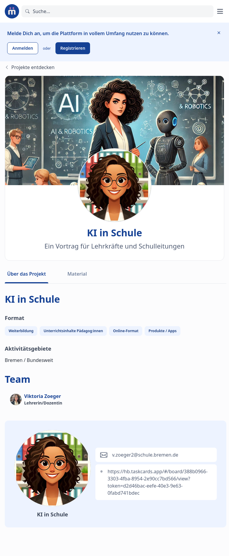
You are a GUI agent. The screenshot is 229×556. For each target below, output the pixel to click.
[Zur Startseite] (12, 11)
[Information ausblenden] (219, 33)
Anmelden (22, 48)
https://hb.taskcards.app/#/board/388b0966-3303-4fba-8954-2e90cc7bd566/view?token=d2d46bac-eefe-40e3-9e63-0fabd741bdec (158, 482)
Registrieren (72, 48)
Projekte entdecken (30, 67)
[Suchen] (117, 11)
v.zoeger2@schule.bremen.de (145, 455)
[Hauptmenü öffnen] (220, 11)
